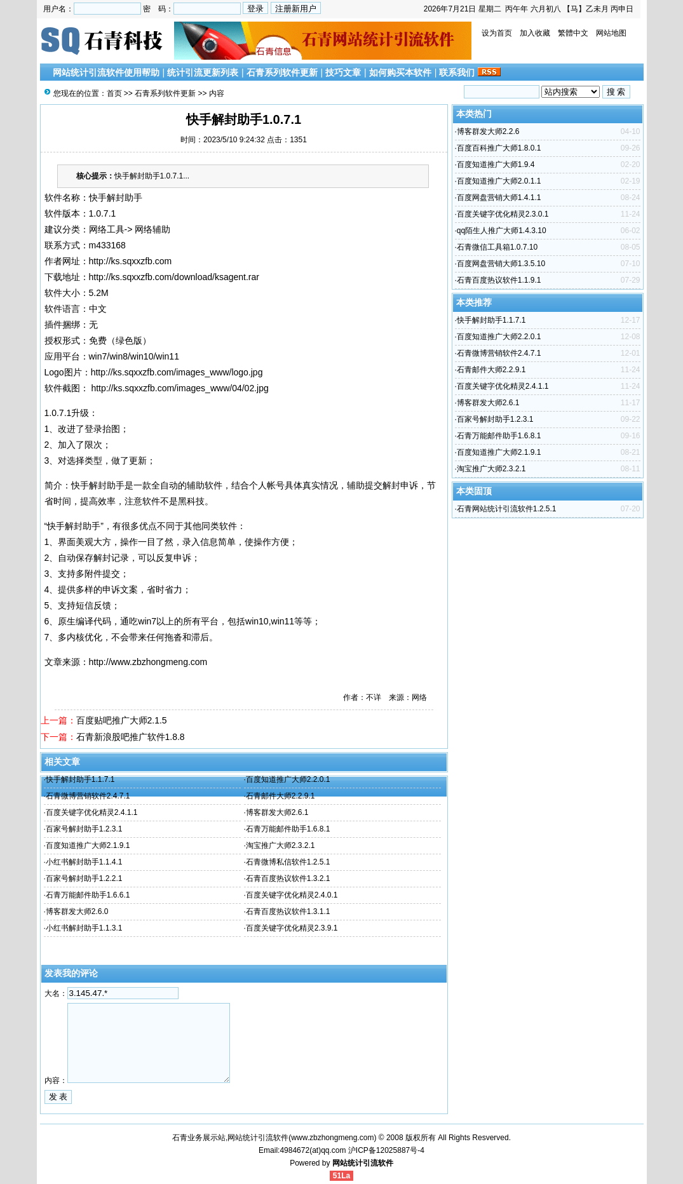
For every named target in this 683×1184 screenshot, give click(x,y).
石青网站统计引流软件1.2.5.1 (507, 508)
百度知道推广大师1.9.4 (496, 164)
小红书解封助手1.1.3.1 (84, 928)
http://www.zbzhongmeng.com (148, 662)
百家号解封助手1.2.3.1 (84, 828)
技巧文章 (343, 72)
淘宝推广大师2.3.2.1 (280, 845)
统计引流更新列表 (202, 72)
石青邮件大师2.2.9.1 (280, 795)
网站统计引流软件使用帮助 (106, 72)
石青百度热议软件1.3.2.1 (288, 878)
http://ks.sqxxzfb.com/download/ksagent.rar (174, 277)
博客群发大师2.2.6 (488, 131)
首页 (114, 93)
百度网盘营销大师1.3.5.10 (501, 263)
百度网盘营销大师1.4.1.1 (499, 197)
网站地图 (611, 33)
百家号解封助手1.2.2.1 (84, 878)
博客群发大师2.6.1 (277, 812)
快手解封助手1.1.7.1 (80, 779)
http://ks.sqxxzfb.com (130, 261)
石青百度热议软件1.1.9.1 (499, 280)
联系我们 (457, 72)
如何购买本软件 (400, 72)
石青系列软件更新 (282, 72)
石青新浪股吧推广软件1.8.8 (130, 737)
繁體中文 (573, 33)
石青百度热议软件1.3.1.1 (288, 911)
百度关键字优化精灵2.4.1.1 (92, 812)
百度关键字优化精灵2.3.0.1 (503, 214)
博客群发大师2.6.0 (77, 911)
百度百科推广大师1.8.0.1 (499, 148)
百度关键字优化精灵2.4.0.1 (292, 895)
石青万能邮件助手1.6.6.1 (88, 895)
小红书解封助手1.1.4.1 (84, 862)
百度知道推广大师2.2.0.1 (288, 779)
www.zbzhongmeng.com (332, 1137)
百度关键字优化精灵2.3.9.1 (292, 928)
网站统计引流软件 (362, 1163)
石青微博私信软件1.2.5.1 (288, 862)
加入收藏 (535, 33)
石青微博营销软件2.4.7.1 (88, 795)
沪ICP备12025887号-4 (386, 1150)
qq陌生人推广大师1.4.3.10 (501, 230)
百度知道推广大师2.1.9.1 (88, 845)
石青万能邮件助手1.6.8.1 (288, 828)
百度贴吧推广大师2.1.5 (121, 720)
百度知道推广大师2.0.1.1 (499, 181)
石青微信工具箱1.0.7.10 (497, 247)
